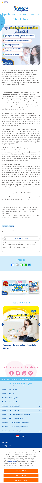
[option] (21, 327)
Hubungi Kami (6, 446)
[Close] (39, 452)
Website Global (7, 449)
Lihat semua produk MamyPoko (20, 385)
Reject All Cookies (21, 476)
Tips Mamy (5, 226)
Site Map (5, 442)
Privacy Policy (12, 463)
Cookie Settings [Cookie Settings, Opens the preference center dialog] (21, 472)
